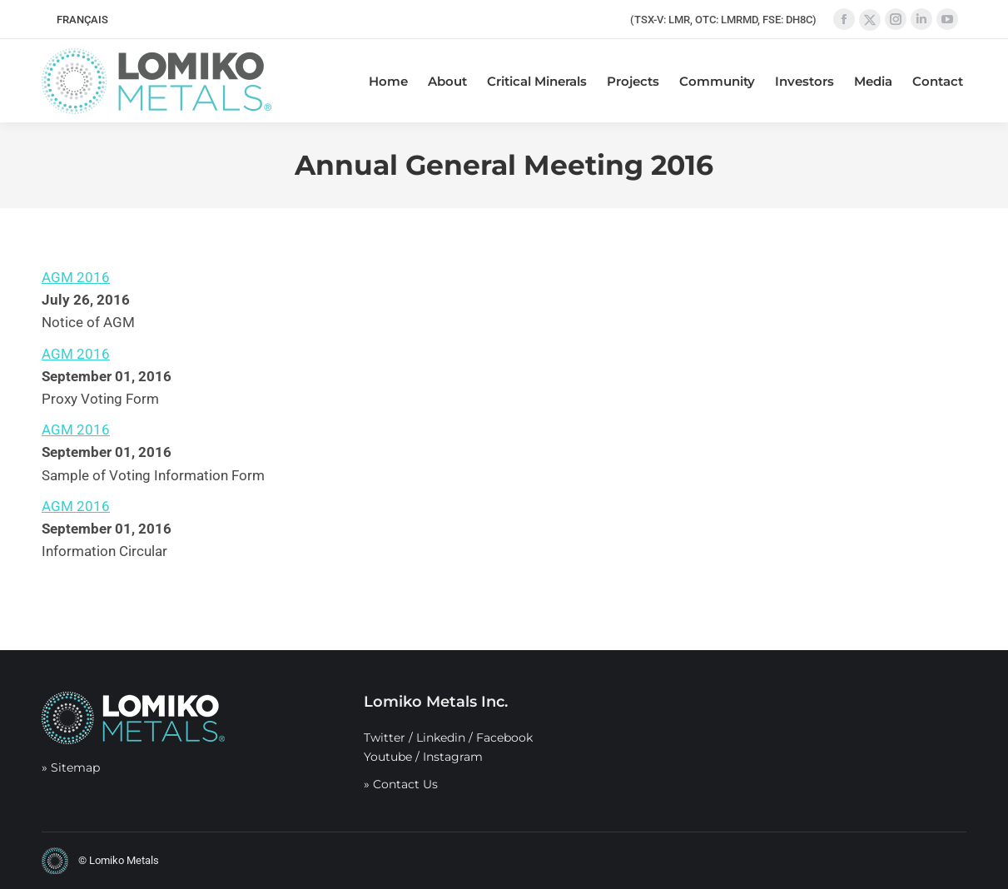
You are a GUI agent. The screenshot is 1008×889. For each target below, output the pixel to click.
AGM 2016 (76, 277)
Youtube (388, 756)
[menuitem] (82, 19)
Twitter (384, 737)
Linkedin (440, 737)
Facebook (504, 737)
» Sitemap (71, 767)
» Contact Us (401, 784)
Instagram (453, 756)
